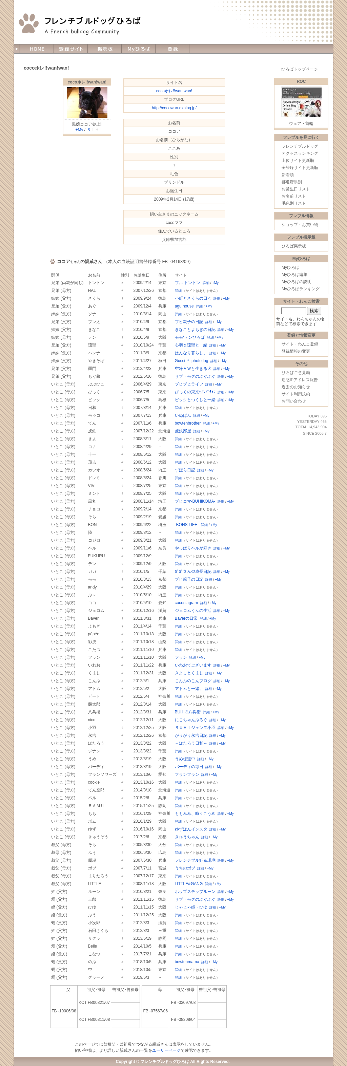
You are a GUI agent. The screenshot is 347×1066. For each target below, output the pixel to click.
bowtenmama (187, 961)
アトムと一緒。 (189, 688)
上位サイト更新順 (298, 160)
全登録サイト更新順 (300, 167)
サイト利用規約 (296, 394)
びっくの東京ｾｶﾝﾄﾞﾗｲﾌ (195, 392)
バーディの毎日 (189, 766)
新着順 (288, 174)
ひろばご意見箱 (296, 372)
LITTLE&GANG (189, 883)
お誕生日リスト (296, 189)
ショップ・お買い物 (300, 224)
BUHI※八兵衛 (188, 712)
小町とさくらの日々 (193, 298)
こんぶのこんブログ (193, 680)
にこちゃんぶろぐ (191, 719)
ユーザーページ (166, 1050)
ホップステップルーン (195, 891)
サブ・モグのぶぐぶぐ (195, 376)
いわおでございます (193, 665)
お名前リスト (294, 196)
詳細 (206, 283)
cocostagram (186, 602)
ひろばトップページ (299, 69)
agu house (184, 306)
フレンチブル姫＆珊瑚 (195, 860)
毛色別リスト (294, 203)
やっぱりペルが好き (193, 548)
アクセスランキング (300, 153)
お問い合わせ (294, 401)
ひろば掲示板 (294, 246)
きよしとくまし (189, 673)
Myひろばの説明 (296, 281)
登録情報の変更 (296, 351)
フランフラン (187, 774)
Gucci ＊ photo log (191, 360)
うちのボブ (185, 868)
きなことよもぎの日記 (195, 329)
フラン (181, 657)
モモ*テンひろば (190, 337)
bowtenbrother (188, 423)
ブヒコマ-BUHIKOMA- (195, 501)
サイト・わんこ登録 (300, 344)
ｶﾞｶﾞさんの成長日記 (193, 571)
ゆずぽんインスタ (191, 829)
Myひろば (290, 267)
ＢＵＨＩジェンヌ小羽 (195, 727)
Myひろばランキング (301, 288)
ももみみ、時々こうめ (195, 813)
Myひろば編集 (294, 274)
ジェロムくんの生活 (193, 610)
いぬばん (183, 415)
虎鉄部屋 (183, 431)
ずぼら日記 (185, 470)
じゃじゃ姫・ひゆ (191, 907)
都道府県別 (292, 182)
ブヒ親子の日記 (189, 321)
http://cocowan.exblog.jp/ (174, 108)
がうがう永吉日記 (191, 735)
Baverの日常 (186, 618)
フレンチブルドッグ (300, 146)
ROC (301, 81)
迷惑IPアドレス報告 (300, 379)
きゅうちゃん (187, 837)
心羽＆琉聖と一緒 (191, 345)
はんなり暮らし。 (191, 353)
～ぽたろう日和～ (191, 743)
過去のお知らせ (296, 387)
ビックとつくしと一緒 (195, 399)
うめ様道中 (185, 758)
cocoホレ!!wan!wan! (87, 82)
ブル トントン (187, 282)
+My (79, 129)
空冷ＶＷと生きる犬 (193, 368)
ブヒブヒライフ (189, 384)
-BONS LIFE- (187, 524)
